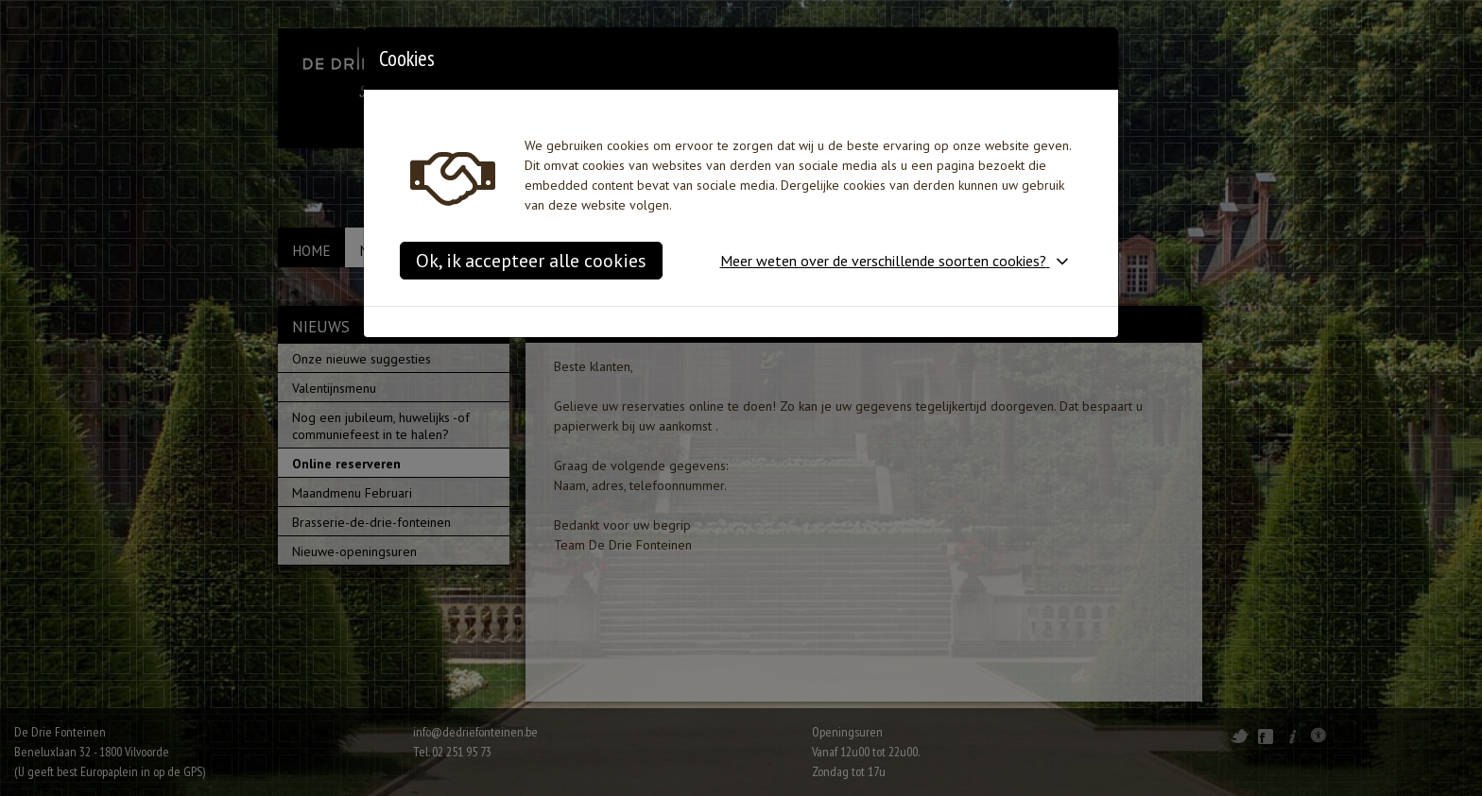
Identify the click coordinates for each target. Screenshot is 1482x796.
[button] (898, 261)
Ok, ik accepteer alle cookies (531, 260)
